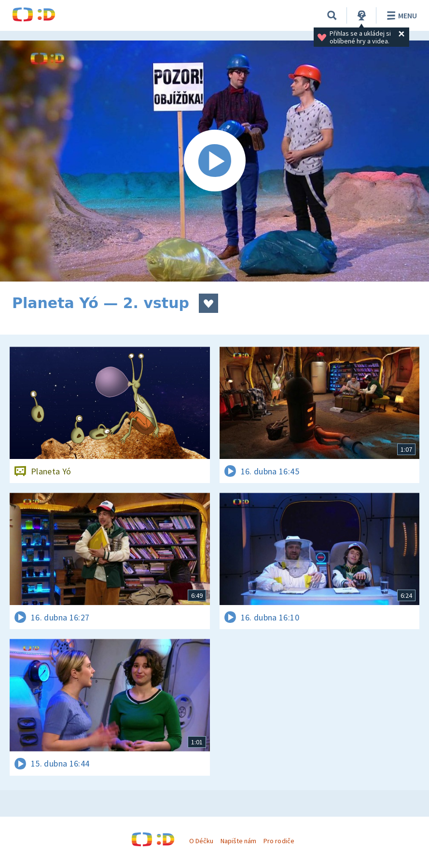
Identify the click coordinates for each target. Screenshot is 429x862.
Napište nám (238, 840)
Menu (400, 15)
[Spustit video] (214, 161)
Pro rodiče (278, 840)
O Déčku (201, 840)
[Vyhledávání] (332, 15)
